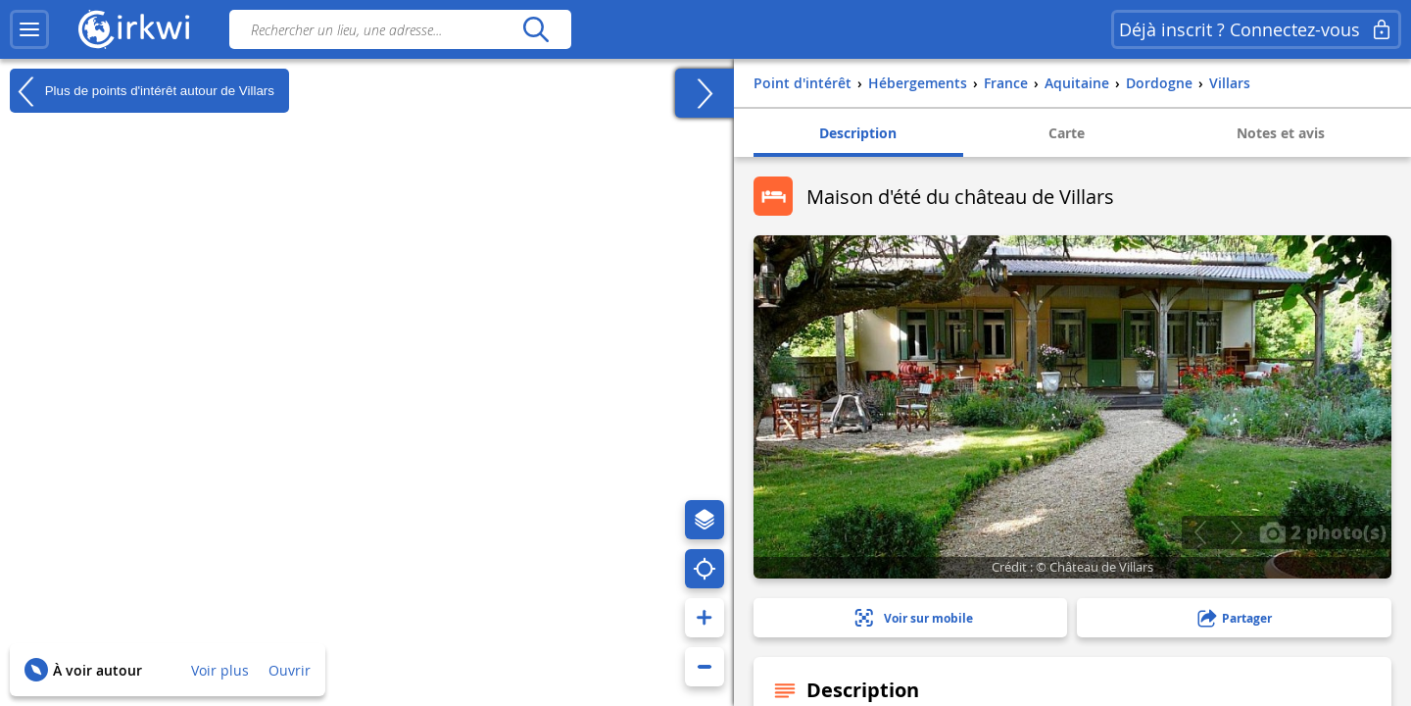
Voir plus (220, 670)
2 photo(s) (1323, 531)
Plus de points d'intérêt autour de (142, 91)
